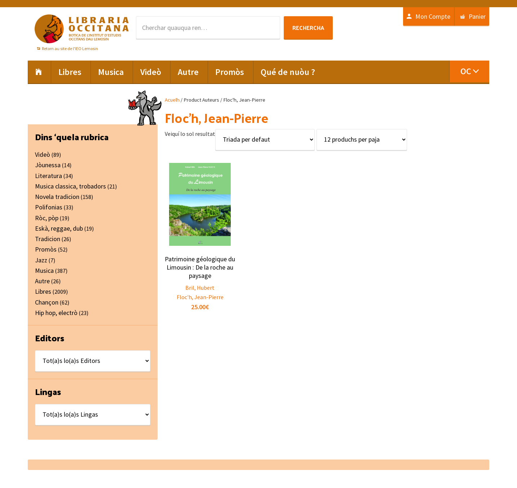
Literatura (48, 176)
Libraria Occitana (82, 28)
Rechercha (308, 27)
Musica (44, 270)
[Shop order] (265, 139)
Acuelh (172, 100)
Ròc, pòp (46, 218)
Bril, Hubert (200, 287)
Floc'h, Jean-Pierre (200, 297)
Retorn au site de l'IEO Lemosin (70, 48)
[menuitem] (469, 71)
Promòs (46, 249)
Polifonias (48, 207)
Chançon (46, 302)
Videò (42, 154)
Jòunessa (48, 165)
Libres (43, 291)
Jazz (41, 260)
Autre (42, 281)
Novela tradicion (57, 196)
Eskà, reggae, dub (59, 228)
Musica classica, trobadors (70, 186)
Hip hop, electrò (56, 313)
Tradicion (47, 239)
